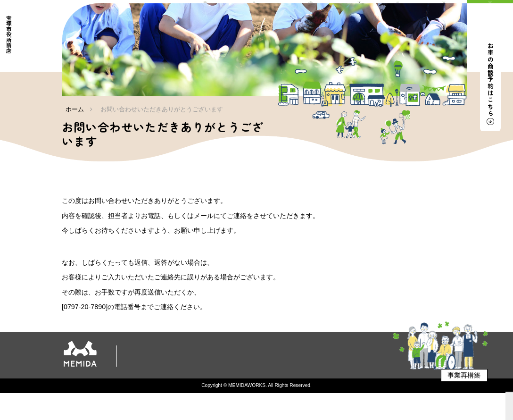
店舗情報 (340, 376)
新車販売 (210, 376)
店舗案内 (147, 388)
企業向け (255, 388)
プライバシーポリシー (201, 388)
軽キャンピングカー (262, 376)
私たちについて (163, 376)
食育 (309, 376)
